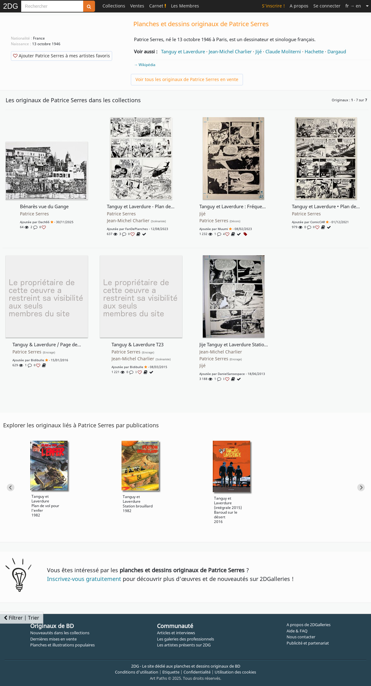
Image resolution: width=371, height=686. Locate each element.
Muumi (223, 229)
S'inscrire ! (273, 6)
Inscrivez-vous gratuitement (84, 579)
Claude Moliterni (283, 51)
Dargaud (336, 51)
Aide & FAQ (297, 631)
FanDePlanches (136, 229)
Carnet (157, 6)
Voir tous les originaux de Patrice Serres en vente (187, 79)
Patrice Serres (34, 214)
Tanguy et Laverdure (183, 51)
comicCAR (317, 222)
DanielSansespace (231, 374)
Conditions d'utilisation (136, 672)
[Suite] (367, 6)
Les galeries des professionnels (185, 639)
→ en (353, 6)
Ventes (137, 6)
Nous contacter (301, 637)
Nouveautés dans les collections (59, 633)
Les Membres (185, 6)
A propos (299, 6)
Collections (113, 6)
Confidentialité (197, 672)
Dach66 (44, 222)
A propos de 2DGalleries (309, 624)
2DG (10, 6)
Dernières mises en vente (53, 639)
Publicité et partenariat (308, 643)
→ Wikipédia (144, 64)
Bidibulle (37, 360)
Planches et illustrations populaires (62, 645)
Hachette (314, 51)
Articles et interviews (176, 633)
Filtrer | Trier (21, 617)
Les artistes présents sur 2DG (184, 645)
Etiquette (170, 672)
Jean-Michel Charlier (230, 51)
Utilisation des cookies (235, 672)
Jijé (258, 51)
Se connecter (326, 6)
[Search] (52, 6)
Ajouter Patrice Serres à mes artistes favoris (61, 56)
